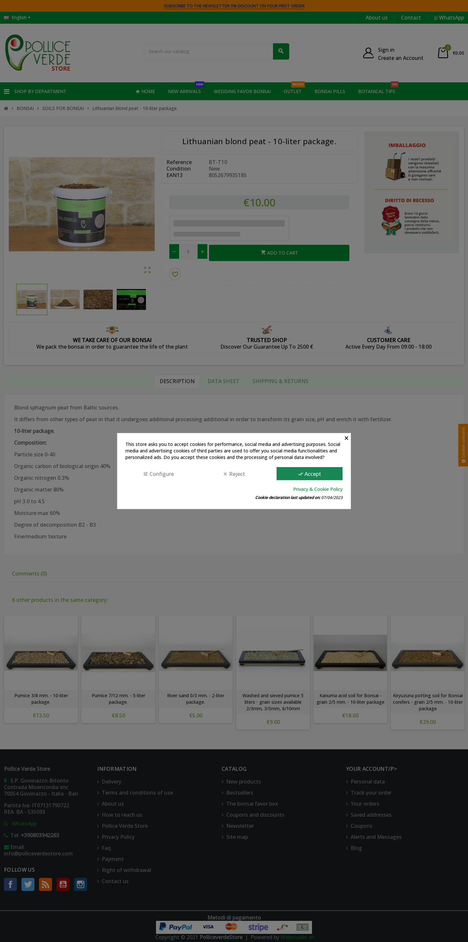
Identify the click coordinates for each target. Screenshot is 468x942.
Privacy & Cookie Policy (318, 489)
